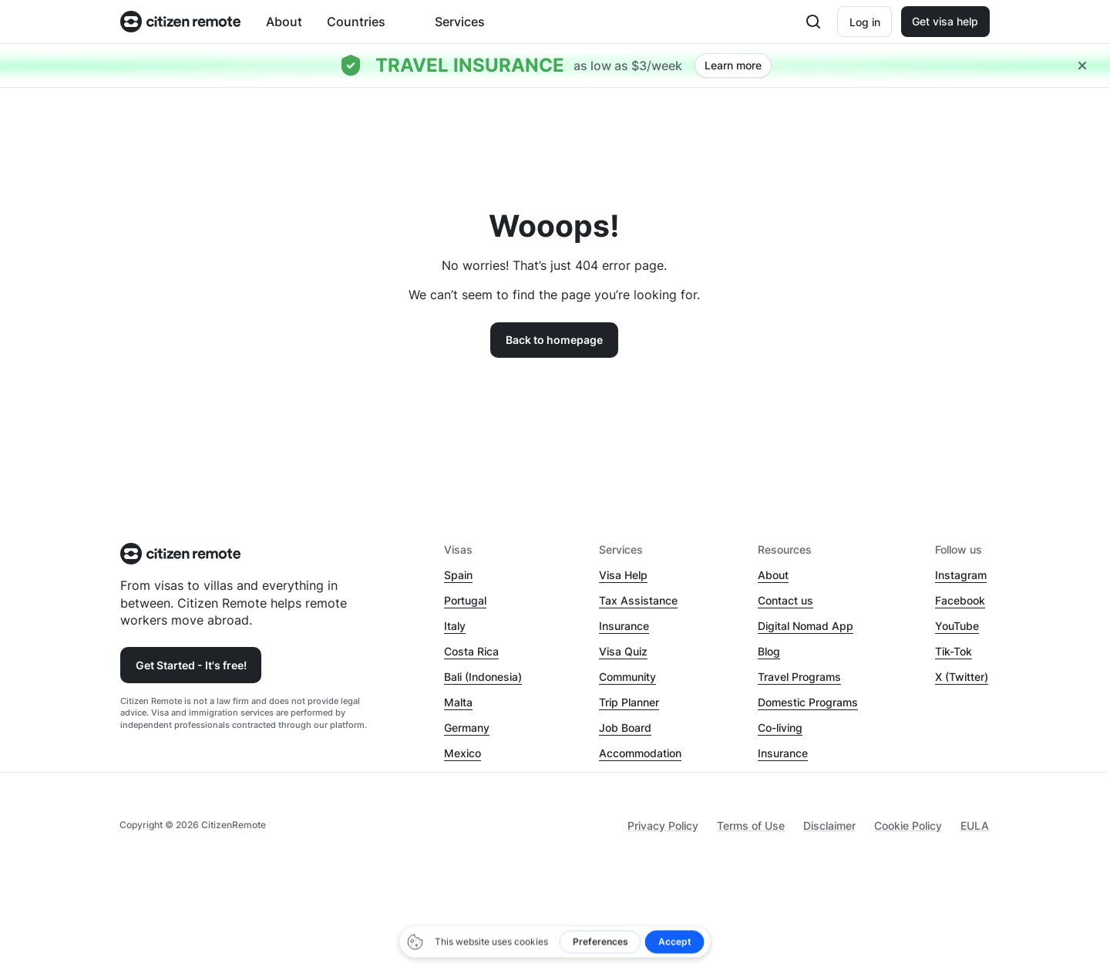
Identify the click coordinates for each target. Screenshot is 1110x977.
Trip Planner (629, 702)
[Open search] (813, 21)
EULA (974, 825)
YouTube (957, 625)
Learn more (733, 65)
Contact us (785, 600)
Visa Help (623, 574)
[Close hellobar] (1082, 65)
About (284, 21)
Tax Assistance (638, 600)
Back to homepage (554, 339)
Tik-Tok (953, 651)
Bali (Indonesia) (483, 676)
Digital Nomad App (805, 625)
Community (627, 676)
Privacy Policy (662, 825)
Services (460, 21)
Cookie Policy (908, 825)
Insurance (624, 625)
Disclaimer (829, 825)
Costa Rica (471, 651)
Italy (455, 625)
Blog (769, 651)
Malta (458, 702)
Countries (356, 21)
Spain (458, 574)
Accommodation (640, 753)
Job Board (625, 727)
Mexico (462, 753)
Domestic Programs (808, 702)
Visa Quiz (623, 651)
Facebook (960, 600)
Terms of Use (751, 825)
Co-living (780, 727)
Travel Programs (799, 676)
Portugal (465, 600)
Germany (466, 727)
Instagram (961, 574)
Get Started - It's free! (191, 665)
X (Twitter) (961, 676)
